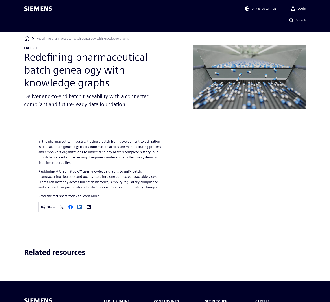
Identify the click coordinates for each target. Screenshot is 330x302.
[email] (88, 207)
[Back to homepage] (27, 38)
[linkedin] (79, 207)
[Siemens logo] (38, 9)
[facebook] (70, 207)
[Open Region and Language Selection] (260, 9)
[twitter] (61, 207)
